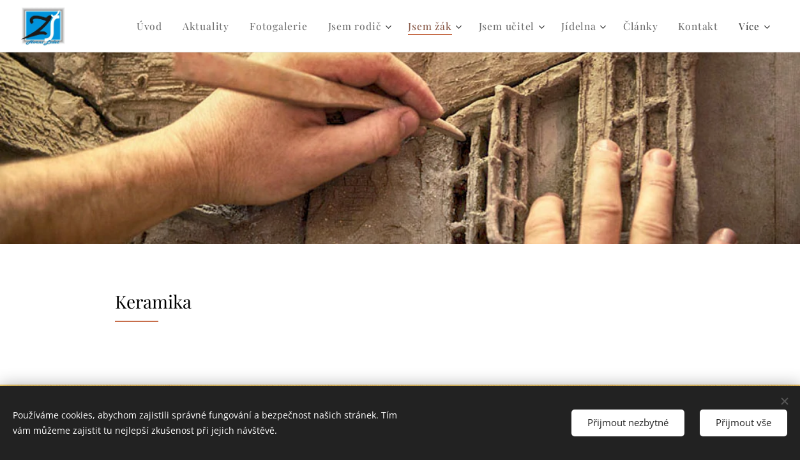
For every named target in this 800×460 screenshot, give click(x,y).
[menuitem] (167, 26)
